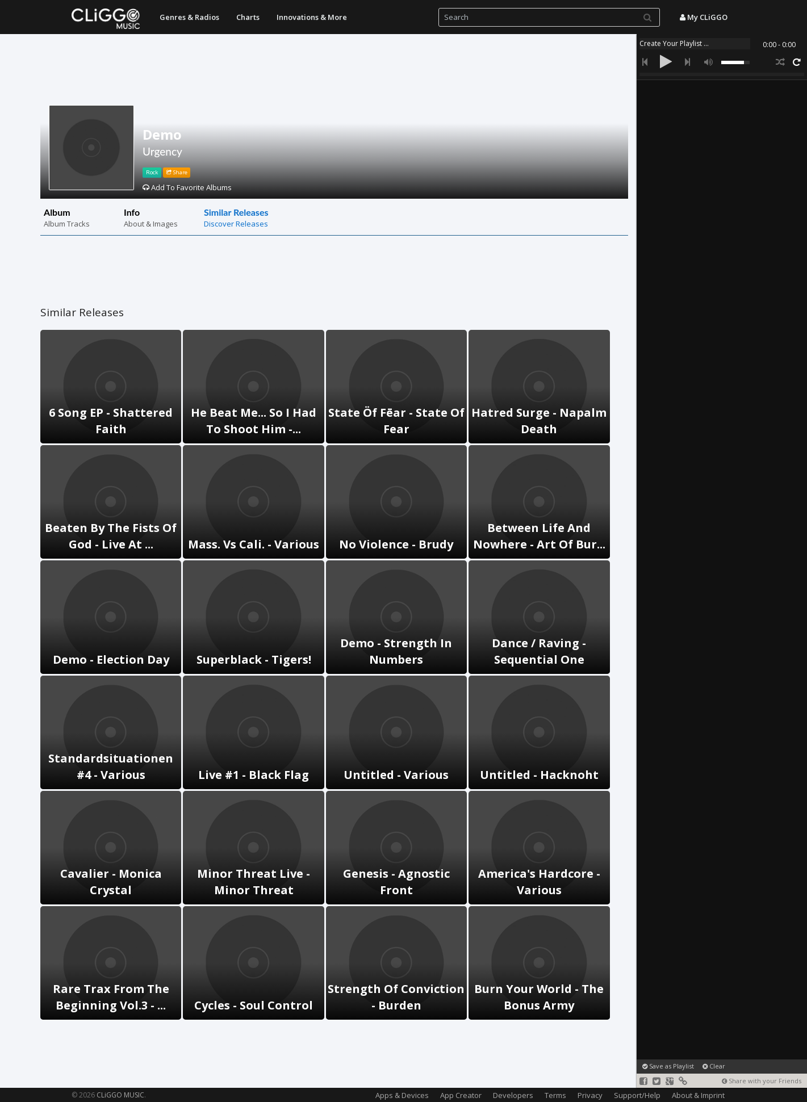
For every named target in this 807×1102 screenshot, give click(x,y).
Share (176, 172)
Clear (714, 1066)
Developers (513, 1095)
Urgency (162, 151)
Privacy (590, 1095)
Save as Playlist (668, 1066)
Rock (152, 172)
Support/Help (637, 1095)
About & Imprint (698, 1095)
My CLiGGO (703, 17)
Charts (248, 17)
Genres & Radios (189, 17)
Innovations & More (312, 17)
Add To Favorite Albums (187, 187)
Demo (162, 134)
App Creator (461, 1095)
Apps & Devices (402, 1095)
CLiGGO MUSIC (120, 1095)
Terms (555, 1095)
